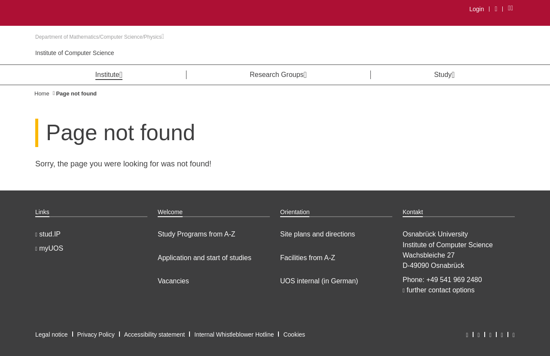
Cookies (294, 334)
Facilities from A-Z (307, 257)
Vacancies (173, 281)
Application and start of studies (204, 257)
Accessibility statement (154, 334)
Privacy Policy (96, 334)
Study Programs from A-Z (196, 234)
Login (476, 9)
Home (41, 93)
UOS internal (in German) (319, 281)
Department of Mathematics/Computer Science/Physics (99, 37)
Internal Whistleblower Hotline (234, 334)
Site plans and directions (317, 234)
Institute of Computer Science (74, 52)
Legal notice (51, 334)
